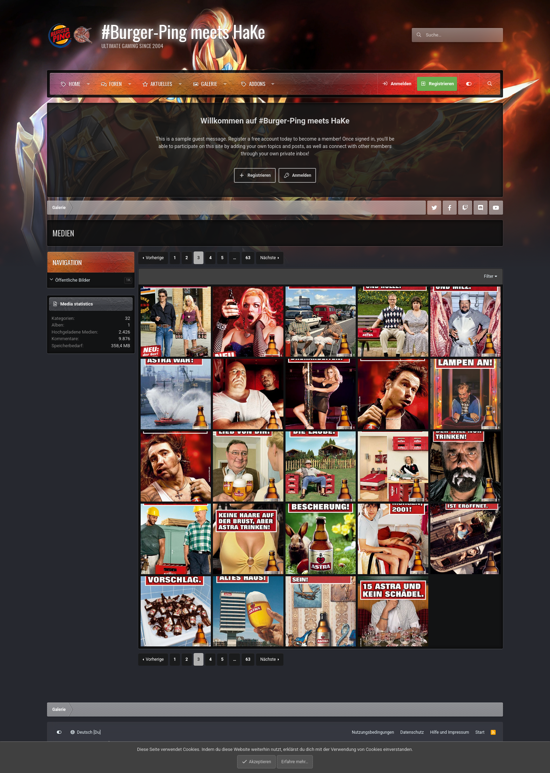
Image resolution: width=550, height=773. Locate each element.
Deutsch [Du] (86, 732)
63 (248, 257)
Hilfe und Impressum (449, 732)
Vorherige (154, 257)
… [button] (234, 257)
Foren (115, 83)
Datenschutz (412, 732)
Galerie (209, 83)
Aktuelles (161, 83)
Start (479, 732)
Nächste (268, 257)
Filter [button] (489, 276)
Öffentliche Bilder (72, 280)
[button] (88, 84)
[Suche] (464, 35)
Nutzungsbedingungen (373, 732)
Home (74, 83)
